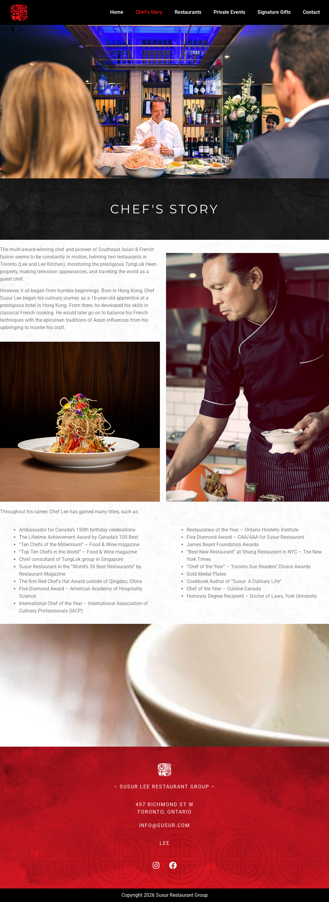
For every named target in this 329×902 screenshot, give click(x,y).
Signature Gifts (274, 12)
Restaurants (188, 12)
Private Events (229, 12)
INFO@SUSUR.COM (164, 825)
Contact (311, 12)
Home (116, 12)
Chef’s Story (149, 12)
